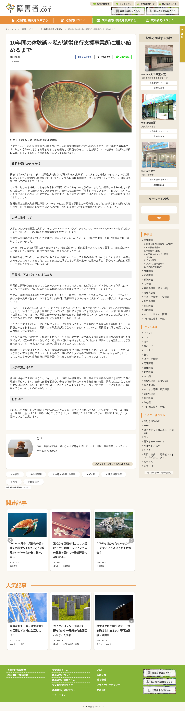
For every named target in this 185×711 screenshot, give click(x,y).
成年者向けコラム (61, 675)
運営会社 (101, 679)
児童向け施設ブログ (62, 685)
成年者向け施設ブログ (63, 690)
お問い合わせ (103, 4)
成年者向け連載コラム (63, 680)
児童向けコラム (60, 670)
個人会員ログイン (170, 4)
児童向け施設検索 (16, 670)
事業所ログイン (148, 4)
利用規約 (101, 690)
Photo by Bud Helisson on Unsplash (37, 140)
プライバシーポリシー (108, 685)
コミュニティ (125, 4)
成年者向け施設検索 (17, 675)
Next (131, 540)
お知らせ (101, 674)
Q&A (99, 670)
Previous (10, 540)
